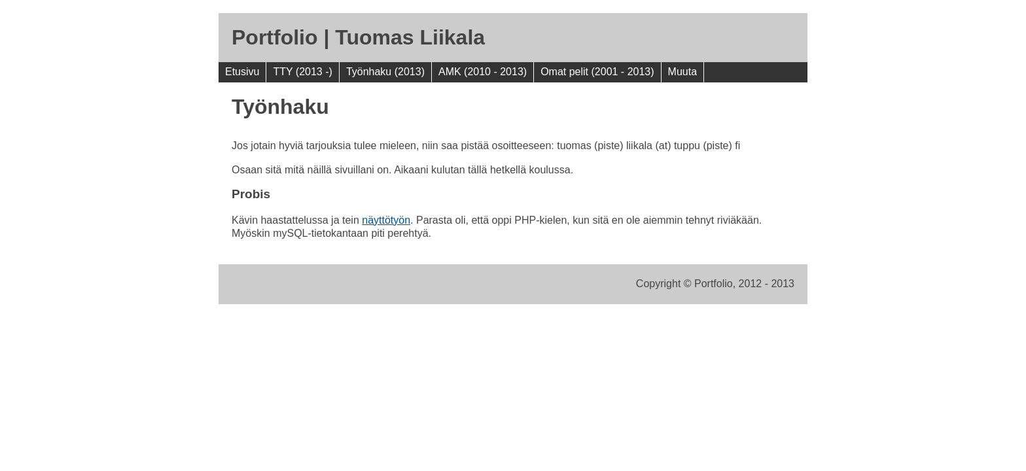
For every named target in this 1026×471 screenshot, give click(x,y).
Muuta (682, 71)
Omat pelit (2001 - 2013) (597, 71)
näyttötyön (386, 220)
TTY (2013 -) (302, 71)
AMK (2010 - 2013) (482, 71)
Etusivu (242, 71)
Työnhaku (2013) (385, 71)
